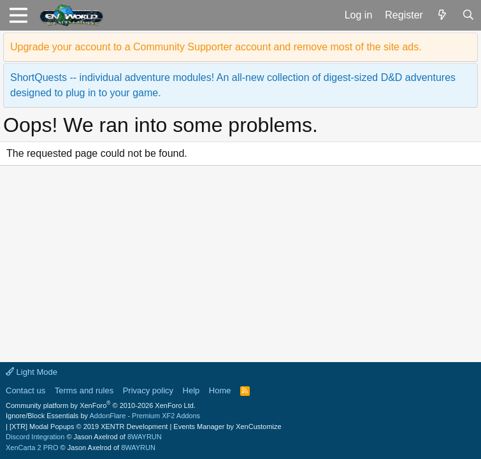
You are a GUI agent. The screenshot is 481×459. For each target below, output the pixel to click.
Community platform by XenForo (101, 405)
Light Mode (31, 372)
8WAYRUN (144, 437)
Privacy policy (148, 390)
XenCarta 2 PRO (32, 447)
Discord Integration (35, 437)
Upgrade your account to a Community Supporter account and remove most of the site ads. (216, 46)
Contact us (25, 390)
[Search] (468, 15)
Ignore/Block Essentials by (103, 415)
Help (191, 390)
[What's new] (442, 15)
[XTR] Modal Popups (89, 426)
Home (220, 390)
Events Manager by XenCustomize (227, 426)
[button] (18, 15)
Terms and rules (84, 390)
